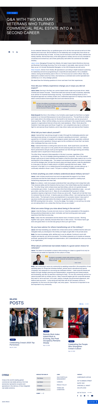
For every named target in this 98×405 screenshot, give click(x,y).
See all (81, 304)
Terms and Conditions (60, 389)
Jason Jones (35, 63)
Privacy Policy (62, 385)
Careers (60, 382)
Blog (12, 339)
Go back (14, 13)
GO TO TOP (92, 402)
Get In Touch (84, 393)
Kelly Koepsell (35, 70)
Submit (38, 393)
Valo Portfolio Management (62, 378)
